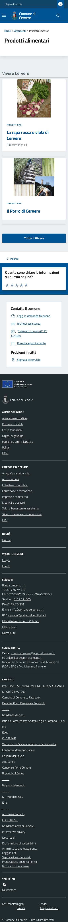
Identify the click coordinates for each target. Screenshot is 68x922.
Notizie (6, 540)
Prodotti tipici (14, 125)
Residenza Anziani (13, 715)
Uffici (5, 453)
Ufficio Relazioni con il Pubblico (20, 621)
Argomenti (20, 31)
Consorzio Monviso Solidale (18, 750)
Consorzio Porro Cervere (16, 767)
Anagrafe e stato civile (15, 473)
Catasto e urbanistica (15, 485)
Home (7, 31)
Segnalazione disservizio (16, 857)
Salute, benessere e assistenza (20, 508)
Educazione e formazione (17, 491)
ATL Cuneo (8, 761)
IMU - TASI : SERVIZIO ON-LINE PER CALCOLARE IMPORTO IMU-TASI (33, 689)
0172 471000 (22, 599)
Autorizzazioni (10, 479)
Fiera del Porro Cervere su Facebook (23, 703)
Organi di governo (12, 436)
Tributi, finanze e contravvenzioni (22, 514)
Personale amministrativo (17, 441)
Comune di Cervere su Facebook (21, 697)
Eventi (6, 566)
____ (5, 709)
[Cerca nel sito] (57, 15)
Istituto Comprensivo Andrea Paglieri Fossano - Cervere (33, 724)
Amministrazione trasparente (19, 848)
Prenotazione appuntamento (19, 861)
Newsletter (9, 890)
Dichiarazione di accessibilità (19, 843)
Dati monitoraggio (13, 904)
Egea (5, 732)
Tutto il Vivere (34, 238)
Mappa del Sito (49, 908)
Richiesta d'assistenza (15, 866)
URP (4, 520)
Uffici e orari (9, 627)
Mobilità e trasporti (13, 502)
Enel (5, 802)
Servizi (43, 904)
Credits (21, 908)
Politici (6, 447)
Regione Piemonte (13, 4)
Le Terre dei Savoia (13, 756)
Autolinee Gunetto (13, 814)
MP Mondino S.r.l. (12, 796)
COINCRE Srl (10, 820)
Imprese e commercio (15, 496)
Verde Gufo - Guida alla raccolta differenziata (29, 744)
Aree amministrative (14, 418)
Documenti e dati (12, 424)
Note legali (8, 837)
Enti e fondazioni (12, 430)
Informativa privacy (13, 831)
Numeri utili (9, 633)
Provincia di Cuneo (13, 773)
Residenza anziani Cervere (18, 826)
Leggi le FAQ (9, 853)
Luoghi (6, 560)
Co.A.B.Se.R (9, 738)
